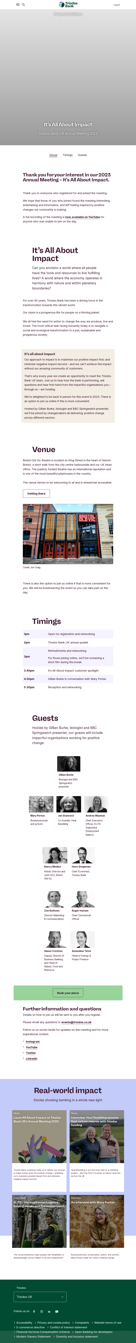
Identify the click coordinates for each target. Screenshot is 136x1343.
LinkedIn (31, 1103)
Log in (117, 4)
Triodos (21, 1333)
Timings (68, 155)
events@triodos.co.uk (76, 1067)
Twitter (31, 1097)
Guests (82, 155)
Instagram (33, 1086)
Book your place (68, 1038)
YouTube (31, 1092)
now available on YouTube (82, 217)
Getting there (36, 493)
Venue (53, 155)
